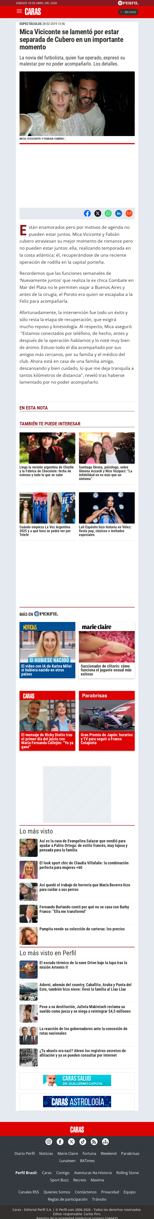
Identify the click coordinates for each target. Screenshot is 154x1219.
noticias (47, 627)
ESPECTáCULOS (31, 24)
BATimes (87, 1160)
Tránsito (99, 1199)
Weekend (109, 1153)
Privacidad (110, 1192)
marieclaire (107, 627)
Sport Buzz (59, 1180)
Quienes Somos (57, 1192)
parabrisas (107, 696)
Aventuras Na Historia (93, 1172)
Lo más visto (36, 831)
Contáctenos (86, 1192)
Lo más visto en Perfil (48, 953)
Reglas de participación (68, 1199)
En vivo (128, 12)
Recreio (79, 1180)
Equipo (130, 1192)
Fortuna (89, 1153)
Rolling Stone (127, 1172)
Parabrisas (130, 1153)
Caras (47, 1172)
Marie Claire (68, 1153)
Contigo (63, 1172)
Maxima (97, 1180)
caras (47, 696)
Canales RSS (28, 1192)
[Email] (129, 213)
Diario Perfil (25, 1153)
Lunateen (67, 1160)
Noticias (46, 1153)
